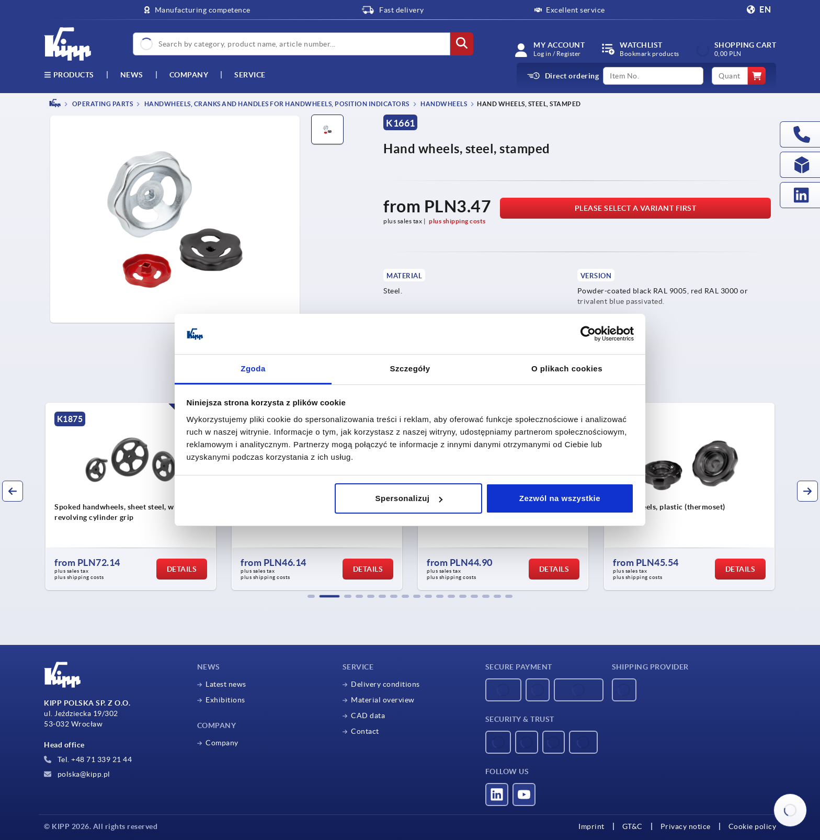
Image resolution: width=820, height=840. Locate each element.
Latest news (226, 684)
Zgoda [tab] (253, 368)
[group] (130, 496)
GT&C (632, 826)
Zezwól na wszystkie (559, 498)
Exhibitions (225, 700)
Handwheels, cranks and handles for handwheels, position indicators (276, 103)
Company (189, 74)
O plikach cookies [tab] (566, 368)
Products (69, 74)
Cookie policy (752, 826)
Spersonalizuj (408, 498)
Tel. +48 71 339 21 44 (88, 759)
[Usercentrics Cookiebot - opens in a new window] (588, 334)
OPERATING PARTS (102, 103)
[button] (311, 596)
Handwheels (443, 103)
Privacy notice (685, 826)
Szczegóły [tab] (410, 368)
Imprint (591, 826)
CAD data (368, 715)
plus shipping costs (457, 221)
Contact (365, 731)
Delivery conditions (385, 684)
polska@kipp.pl (77, 774)
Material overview (383, 700)
